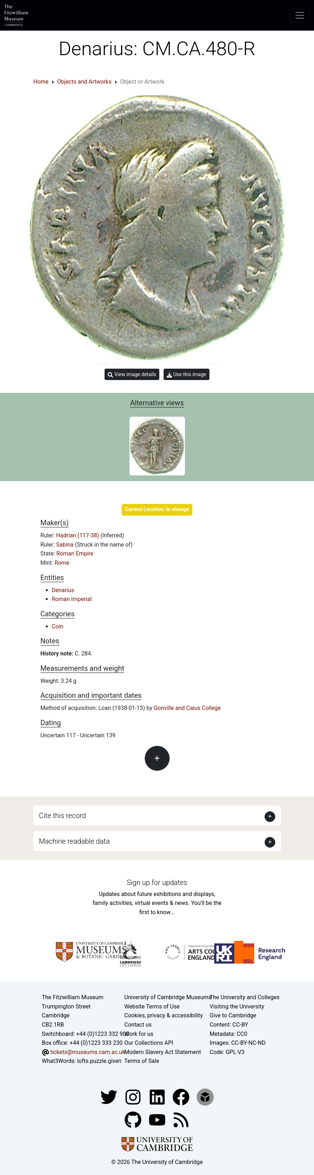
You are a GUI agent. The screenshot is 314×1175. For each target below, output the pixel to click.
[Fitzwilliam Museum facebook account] (158, 1096)
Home (41, 81)
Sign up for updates (157, 882)
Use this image (186, 375)
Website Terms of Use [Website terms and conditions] (152, 1006)
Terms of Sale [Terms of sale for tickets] (141, 1061)
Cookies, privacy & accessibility (163, 1015)
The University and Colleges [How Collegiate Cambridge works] (245, 997)
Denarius (63, 590)
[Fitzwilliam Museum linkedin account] (182, 1096)
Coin (57, 626)
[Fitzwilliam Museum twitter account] (109, 1096)
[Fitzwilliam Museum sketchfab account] (205, 1096)
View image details (132, 375)
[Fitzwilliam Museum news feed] (181, 1119)
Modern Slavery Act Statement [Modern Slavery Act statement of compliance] (162, 1052)
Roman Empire (75, 553)
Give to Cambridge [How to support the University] (233, 1015)
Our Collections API (149, 1042)
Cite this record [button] (62, 815)
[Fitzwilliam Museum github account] (134, 1119)
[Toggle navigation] (300, 15)
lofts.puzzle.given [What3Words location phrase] (99, 1061)
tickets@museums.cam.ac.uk (87, 1052)
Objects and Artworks (84, 81)
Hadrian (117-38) (78, 535)
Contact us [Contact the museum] (138, 1024)
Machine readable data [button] (74, 841)
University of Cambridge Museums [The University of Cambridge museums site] (168, 997)
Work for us (139, 1034)
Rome (61, 562)
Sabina (65, 544)
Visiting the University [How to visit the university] (237, 1006)
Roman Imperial (72, 599)
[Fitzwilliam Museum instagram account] (134, 1096)
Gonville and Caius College (187, 708)
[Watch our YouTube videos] (158, 1119)
